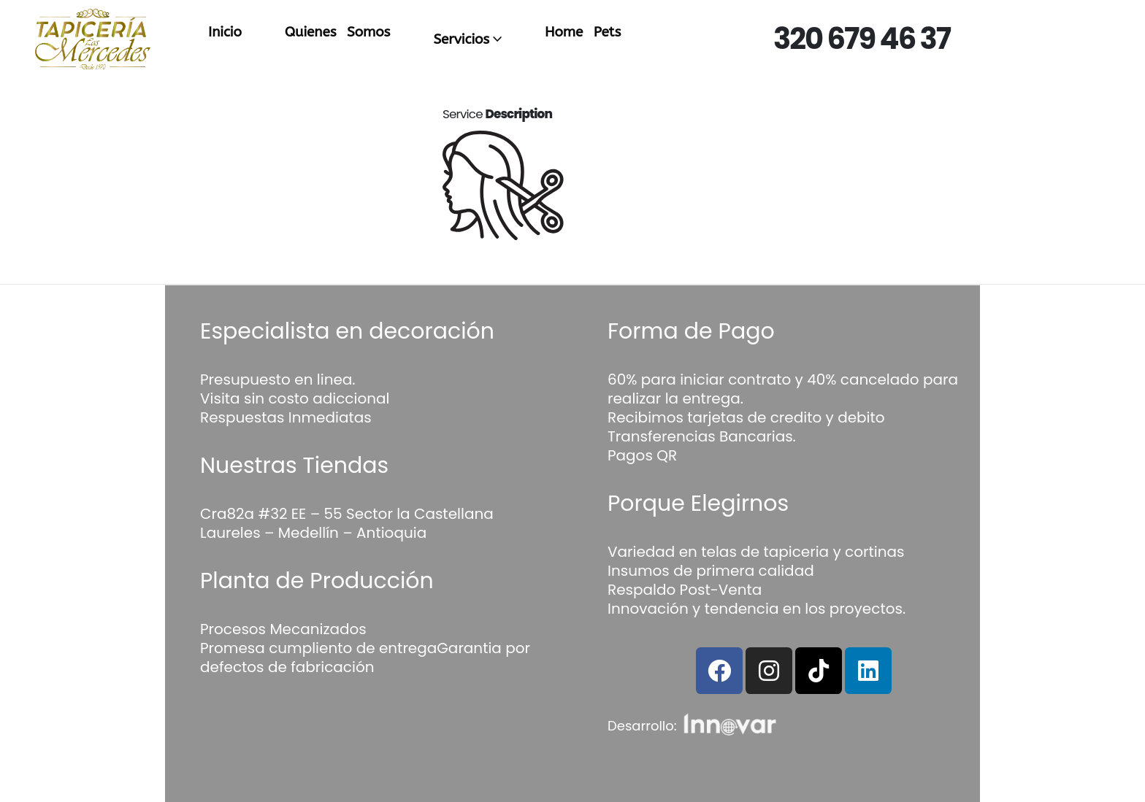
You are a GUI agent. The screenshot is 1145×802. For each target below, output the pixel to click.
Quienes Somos (338, 32)
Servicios (461, 39)
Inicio (225, 32)
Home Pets (583, 32)
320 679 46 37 (861, 38)
